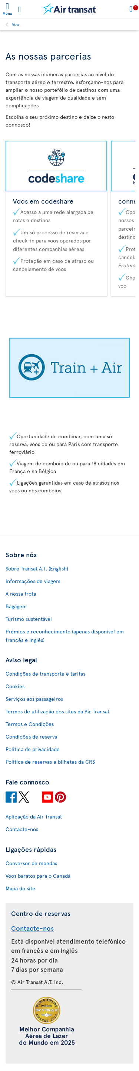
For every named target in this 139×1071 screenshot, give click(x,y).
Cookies (15, 686)
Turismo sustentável (29, 618)
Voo (15, 24)
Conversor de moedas (31, 863)
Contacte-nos (22, 829)
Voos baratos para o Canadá (38, 875)
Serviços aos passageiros (34, 698)
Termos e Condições (30, 723)
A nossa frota (21, 593)
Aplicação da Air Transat (34, 816)
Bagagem (16, 606)
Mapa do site (20, 888)
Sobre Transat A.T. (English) (37, 568)
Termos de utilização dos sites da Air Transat (57, 711)
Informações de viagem (33, 581)
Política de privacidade (33, 749)
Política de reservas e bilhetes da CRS (50, 761)
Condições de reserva (31, 736)
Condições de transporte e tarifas (45, 673)
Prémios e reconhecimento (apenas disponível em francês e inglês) (65, 635)
